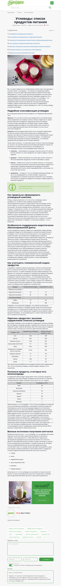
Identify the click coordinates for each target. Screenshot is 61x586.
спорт (10, 534)
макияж (39, 537)
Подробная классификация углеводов (21, 34)
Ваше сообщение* (13, 543)
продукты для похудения (16, 528)
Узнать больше (42, 500)
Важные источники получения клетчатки (22, 53)
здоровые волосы (27, 537)
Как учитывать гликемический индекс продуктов (24, 43)
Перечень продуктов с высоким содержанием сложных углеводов (29, 46)
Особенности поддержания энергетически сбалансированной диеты (30, 40)
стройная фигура (14, 537)
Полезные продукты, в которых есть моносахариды (25, 49)
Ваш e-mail (27, 559)
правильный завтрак (15, 531)
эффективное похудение (35, 528)
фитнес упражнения (32, 534)
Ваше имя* (12, 559)
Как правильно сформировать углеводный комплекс (25, 37)
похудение (43, 531)
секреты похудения (31, 531)
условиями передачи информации (34, 565)
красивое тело (46, 534)
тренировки (19, 534)
